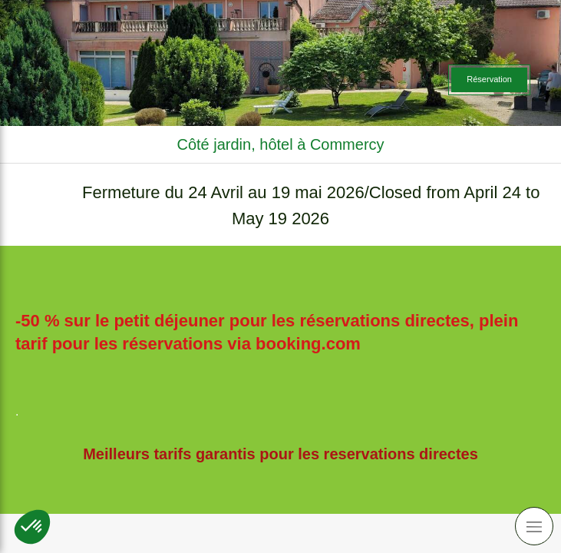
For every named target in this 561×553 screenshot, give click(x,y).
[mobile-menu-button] (534, 526)
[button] (32, 526)
